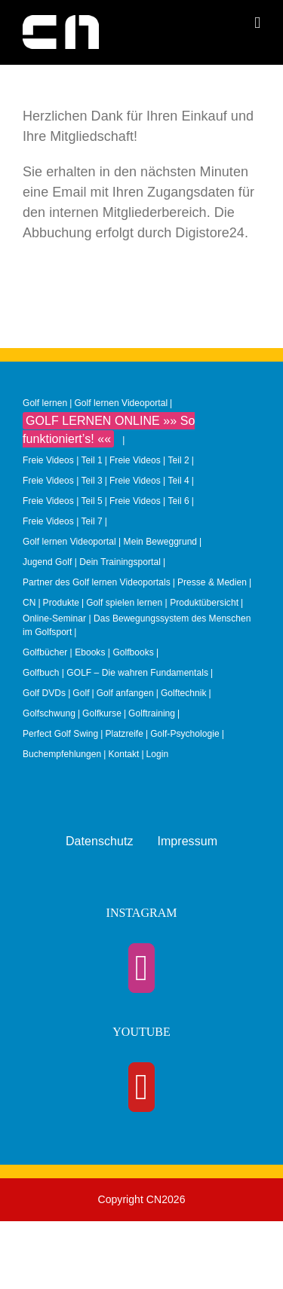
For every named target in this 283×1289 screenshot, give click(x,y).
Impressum (187, 841)
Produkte (61, 602)
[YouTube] (141, 1087)
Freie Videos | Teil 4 (149, 480)
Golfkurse (102, 713)
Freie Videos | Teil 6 (149, 501)
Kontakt (123, 754)
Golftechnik (184, 693)
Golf (80, 693)
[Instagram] (141, 968)
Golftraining (151, 713)
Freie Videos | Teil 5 (63, 501)
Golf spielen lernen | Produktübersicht (162, 602)
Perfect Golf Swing (60, 733)
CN (29, 602)
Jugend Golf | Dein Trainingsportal (92, 562)
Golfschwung (49, 713)
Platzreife (124, 733)
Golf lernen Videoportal (121, 403)
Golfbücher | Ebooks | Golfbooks (88, 652)
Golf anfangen (125, 693)
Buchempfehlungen (62, 754)
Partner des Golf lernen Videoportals (97, 582)
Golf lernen (45, 403)
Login (157, 754)
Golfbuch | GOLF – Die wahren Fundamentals (115, 672)
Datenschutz (100, 841)
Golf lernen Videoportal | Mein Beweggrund (110, 541)
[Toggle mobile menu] (257, 23)
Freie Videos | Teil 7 (63, 521)
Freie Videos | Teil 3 (63, 480)
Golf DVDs (44, 693)
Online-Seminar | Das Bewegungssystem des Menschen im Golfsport (137, 625)
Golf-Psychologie (185, 733)
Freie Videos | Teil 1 (63, 460)
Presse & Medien (212, 582)
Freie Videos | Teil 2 (149, 460)
